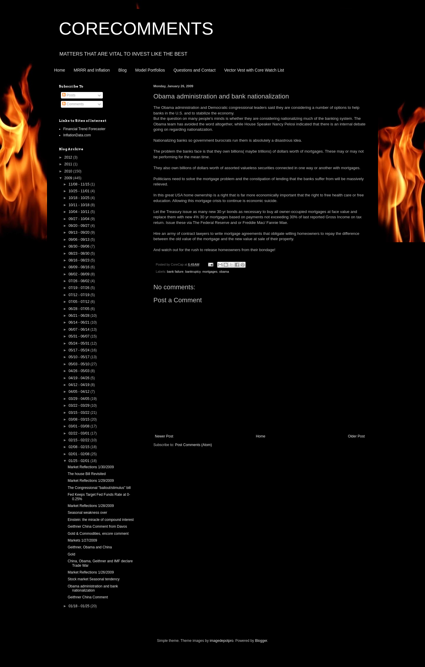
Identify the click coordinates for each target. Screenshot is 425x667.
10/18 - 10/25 (79, 198)
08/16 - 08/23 (79, 260)
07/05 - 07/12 (79, 302)
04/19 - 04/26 (79, 378)
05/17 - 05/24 (79, 350)
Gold (71, 554)
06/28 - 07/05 (79, 309)
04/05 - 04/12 (79, 392)
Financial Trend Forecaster (84, 129)
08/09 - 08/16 (79, 267)
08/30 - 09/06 (79, 246)
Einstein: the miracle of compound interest (101, 520)
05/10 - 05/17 (79, 357)
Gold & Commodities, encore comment (98, 534)
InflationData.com (77, 135)
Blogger (261, 641)
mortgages (210, 271)
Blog (123, 70)
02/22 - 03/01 (79, 433)
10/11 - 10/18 (79, 205)
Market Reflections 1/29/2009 (91, 481)
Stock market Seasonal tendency (93, 579)
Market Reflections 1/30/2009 (91, 467)
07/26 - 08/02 (79, 281)
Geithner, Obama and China (90, 547)
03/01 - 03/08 (79, 426)
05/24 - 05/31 (79, 343)
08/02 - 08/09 (79, 274)
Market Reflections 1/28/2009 (91, 506)
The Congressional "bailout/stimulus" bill (99, 488)
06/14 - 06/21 (79, 322)
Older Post (356, 436)
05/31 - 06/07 (79, 336)
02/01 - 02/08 (79, 454)
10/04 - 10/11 (79, 212)
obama (224, 271)
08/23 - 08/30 (79, 253)
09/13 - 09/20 (79, 232)
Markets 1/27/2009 (82, 540)
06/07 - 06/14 (79, 329)
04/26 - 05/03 (79, 371)
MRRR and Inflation (92, 70)
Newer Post (164, 436)
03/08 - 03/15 (79, 419)
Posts (68, 95)
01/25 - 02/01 (79, 461)
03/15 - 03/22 (79, 413)
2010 (68, 171)
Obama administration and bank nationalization (93, 588)
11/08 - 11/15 (79, 184)
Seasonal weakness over (87, 513)
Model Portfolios (150, 70)
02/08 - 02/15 (79, 447)
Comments (73, 104)
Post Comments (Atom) (193, 445)
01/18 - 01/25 (79, 606)
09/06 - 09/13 (79, 240)
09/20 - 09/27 (79, 226)
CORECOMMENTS (136, 28)
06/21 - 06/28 (79, 316)
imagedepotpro (221, 641)
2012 (68, 157)
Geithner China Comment (88, 597)
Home (59, 70)
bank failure (175, 271)
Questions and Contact (194, 70)
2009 (68, 178)
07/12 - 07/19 (79, 295)
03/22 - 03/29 (79, 405)
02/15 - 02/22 (79, 440)
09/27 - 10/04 (79, 219)
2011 (68, 164)
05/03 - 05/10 (79, 364)
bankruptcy (193, 271)
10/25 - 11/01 (79, 191)
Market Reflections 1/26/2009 (91, 572)
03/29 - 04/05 (79, 399)
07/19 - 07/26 (79, 288)
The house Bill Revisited (87, 474)
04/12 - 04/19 (79, 385)
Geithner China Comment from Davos (97, 526)
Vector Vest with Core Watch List (254, 70)
